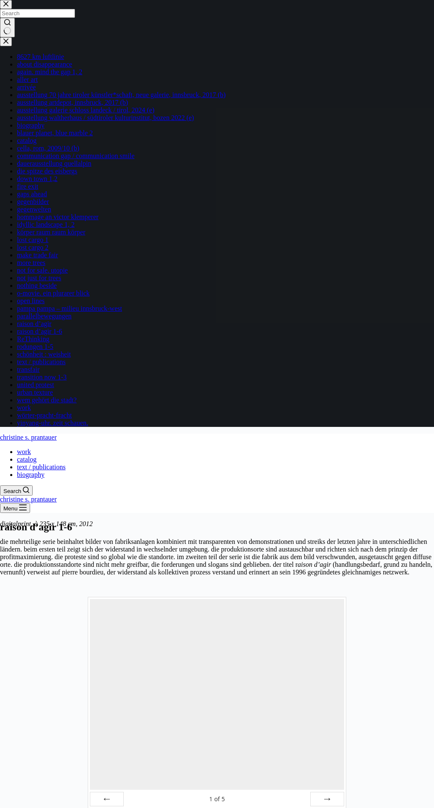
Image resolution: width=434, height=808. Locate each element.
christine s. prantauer (28, 437)
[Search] (16, 490)
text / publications (41, 467)
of (217, 799)
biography (31, 474)
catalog (26, 459)
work (24, 451)
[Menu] (15, 508)
